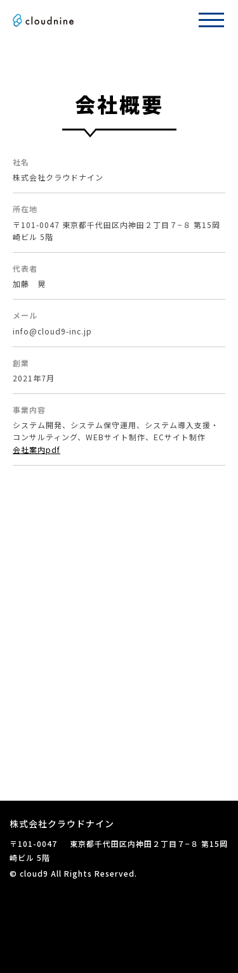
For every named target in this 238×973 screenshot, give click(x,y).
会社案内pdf (36, 449)
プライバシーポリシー (51, 887)
